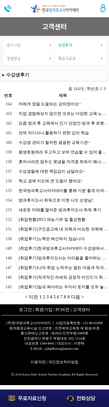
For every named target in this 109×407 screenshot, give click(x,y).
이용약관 (38, 362)
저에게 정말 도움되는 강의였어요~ (50, 104)
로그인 (25, 309)
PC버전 (62, 309)
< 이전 (32, 296)
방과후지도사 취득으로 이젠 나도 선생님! (56, 200)
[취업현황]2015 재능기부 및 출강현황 (52, 219)
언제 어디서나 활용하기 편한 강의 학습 (54, 133)
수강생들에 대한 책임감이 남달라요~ (52, 171)
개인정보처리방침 (63, 362)
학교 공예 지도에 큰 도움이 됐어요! (50, 181)
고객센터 (81, 309)
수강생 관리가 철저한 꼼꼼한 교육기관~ (54, 142)
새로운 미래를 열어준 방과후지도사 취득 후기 (60, 210)
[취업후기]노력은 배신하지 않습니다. (52, 239)
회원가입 (44, 309)
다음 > (77, 296)
